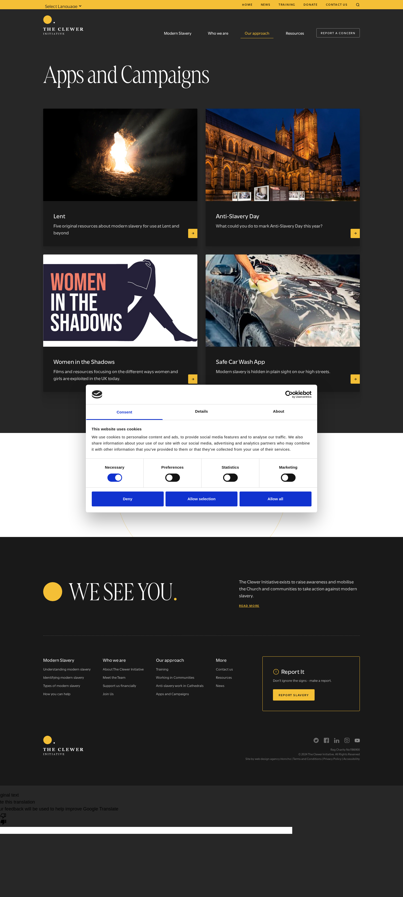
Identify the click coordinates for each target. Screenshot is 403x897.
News (265, 4)
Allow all (275, 499)
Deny (127, 499)
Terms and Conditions (307, 759)
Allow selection (201, 499)
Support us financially (119, 685)
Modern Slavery (177, 33)
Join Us (108, 693)
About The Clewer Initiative (123, 669)
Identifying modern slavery (63, 677)
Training (287, 4)
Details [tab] (201, 411)
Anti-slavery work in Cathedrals (180, 685)
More (221, 660)
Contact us (336, 4)
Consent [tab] (124, 412)
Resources (295, 33)
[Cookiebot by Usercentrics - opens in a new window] (289, 394)
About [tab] (278, 411)
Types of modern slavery (61, 685)
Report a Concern (338, 33)
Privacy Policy (332, 759)
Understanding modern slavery (66, 669)
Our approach (257, 33)
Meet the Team (114, 677)
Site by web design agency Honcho (268, 759)
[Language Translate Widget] (62, 6)
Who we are (218, 33)
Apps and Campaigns (172, 693)
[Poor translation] (3, 819)
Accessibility (351, 759)
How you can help (56, 693)
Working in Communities (175, 677)
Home (247, 4)
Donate (311, 4)
